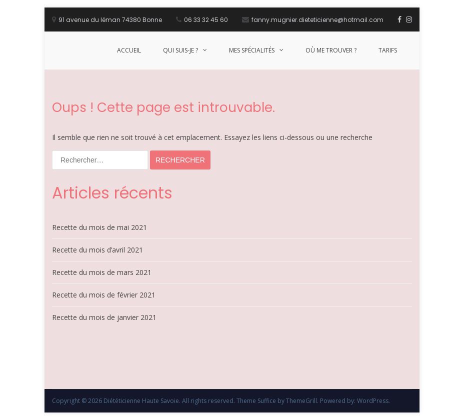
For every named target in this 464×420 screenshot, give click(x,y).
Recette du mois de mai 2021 (99, 227)
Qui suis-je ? (180, 50)
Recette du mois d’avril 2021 (97, 249)
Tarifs (387, 50)
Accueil (129, 50)
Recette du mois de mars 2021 (102, 272)
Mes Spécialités (251, 50)
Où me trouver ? (331, 50)
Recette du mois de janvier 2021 (104, 317)
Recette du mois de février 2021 (104, 295)
